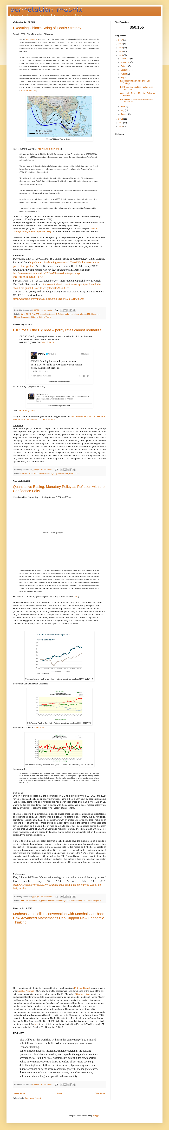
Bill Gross (24, 474)
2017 (120, 40)
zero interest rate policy (92, 901)
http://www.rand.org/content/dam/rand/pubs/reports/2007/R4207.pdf (48, 298)
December (125, 58)
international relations (78, 314)
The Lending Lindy (26, 410)
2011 (120, 123)
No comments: (47, 310)
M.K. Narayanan (93, 314)
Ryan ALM (39, 727)
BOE (31, 474)
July (123, 77)
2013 (120, 55)
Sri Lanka (34, 317)
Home (59, 1093)
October (124, 66)
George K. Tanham (56, 314)
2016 (120, 44)
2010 (120, 126)
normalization (63, 474)
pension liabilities (48, 901)
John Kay (24, 901)
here (76, 596)
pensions (59, 901)
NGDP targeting (51, 474)
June (123, 106)
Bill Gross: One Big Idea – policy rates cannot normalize (57, 330)
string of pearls (31, 39)
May (123, 110)
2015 (120, 48)
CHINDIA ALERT (32, 314)
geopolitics (44, 314)
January (124, 114)
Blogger (96, 1115)
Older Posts (100, 1093)
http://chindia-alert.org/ (48, 149)
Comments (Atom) (33, 1098)
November (125, 62)
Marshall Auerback (26, 991)
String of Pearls (45, 317)
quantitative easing (74, 901)
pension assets (34, 901)
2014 (120, 51)
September (126, 70)
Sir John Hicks (83, 994)
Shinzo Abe (25, 317)
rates (78, 474)
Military (17, 317)
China (22, 314)
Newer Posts (19, 1093)
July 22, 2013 (47, 342)
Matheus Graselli (82, 988)
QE (65, 901)
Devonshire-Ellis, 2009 (28, 90)
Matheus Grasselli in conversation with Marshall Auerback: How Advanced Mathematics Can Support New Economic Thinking (59, 918)
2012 (120, 119)
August (124, 74)
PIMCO (72, 474)
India (67, 314)
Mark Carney (39, 474)
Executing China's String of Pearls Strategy (47, 28)
